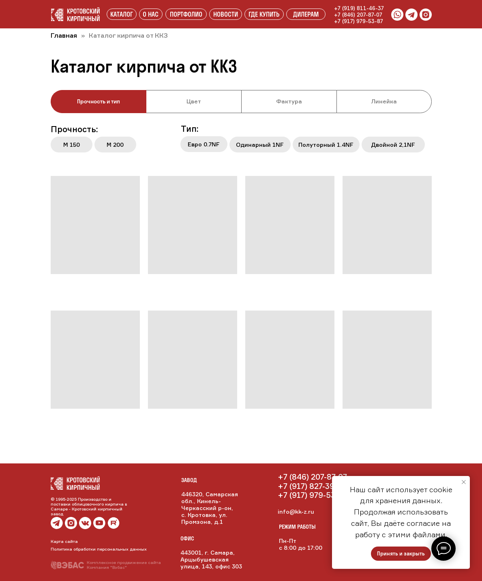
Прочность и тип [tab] (98, 101)
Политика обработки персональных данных (99, 549)
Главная (64, 35)
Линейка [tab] (384, 101)
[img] (85, 523)
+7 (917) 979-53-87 (358, 21)
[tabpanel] (241, 141)
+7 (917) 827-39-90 (312, 486)
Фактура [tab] (289, 101)
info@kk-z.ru (296, 511)
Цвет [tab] (193, 101)
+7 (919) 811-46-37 (359, 8)
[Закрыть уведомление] (464, 482)
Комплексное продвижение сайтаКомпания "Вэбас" (124, 565)
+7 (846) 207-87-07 (358, 14)
